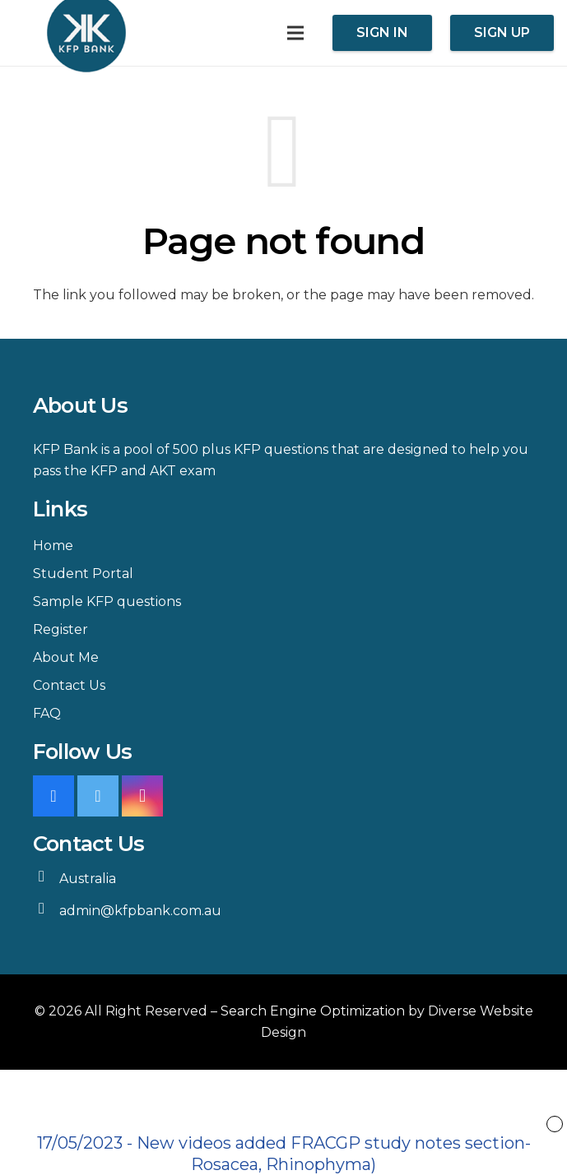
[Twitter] (98, 795)
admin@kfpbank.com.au (140, 910)
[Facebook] (53, 795)
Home (53, 545)
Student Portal (83, 573)
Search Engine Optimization (313, 1011)
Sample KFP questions (107, 601)
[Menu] (295, 32)
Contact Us (69, 685)
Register (60, 629)
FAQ (47, 713)
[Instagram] (142, 795)
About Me (66, 657)
